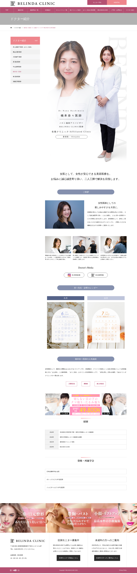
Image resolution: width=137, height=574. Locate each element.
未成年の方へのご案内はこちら (107, 559)
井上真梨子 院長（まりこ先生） (23, 48)
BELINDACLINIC (103, 11)
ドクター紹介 (130, 11)
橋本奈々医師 (17, 72)
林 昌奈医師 (16, 77)
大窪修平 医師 (17, 57)
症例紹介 (48, 11)
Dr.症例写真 (97, 276)
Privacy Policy (123, 571)
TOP (6, 11)
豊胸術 (86, 384)
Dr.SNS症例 (74, 276)
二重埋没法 (71, 384)
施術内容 (20, 11)
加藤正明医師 (17, 82)
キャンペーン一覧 (61, 11)
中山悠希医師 (17, 67)
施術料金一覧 (34, 11)
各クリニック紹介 (75, 11)
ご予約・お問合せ (116, 11)
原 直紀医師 (16, 62)
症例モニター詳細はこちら (68, 559)
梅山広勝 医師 (17, 53)
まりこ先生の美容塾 (89, 11)
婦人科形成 (100, 384)
